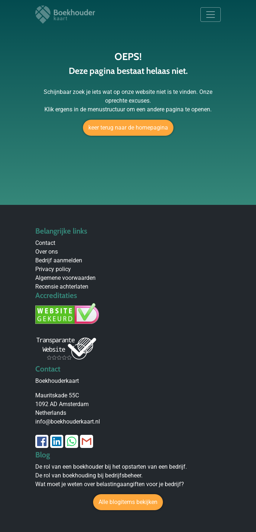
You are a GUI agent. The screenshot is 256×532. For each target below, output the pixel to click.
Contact (45, 242)
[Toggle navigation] (210, 14)
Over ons (46, 251)
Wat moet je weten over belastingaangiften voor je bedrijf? (109, 484)
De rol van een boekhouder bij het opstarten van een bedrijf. (111, 466)
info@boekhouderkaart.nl (67, 421)
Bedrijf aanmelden (58, 260)
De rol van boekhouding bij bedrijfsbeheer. (89, 475)
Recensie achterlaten (61, 286)
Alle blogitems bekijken (128, 502)
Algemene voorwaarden (65, 277)
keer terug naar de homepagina (128, 127)
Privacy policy (53, 269)
